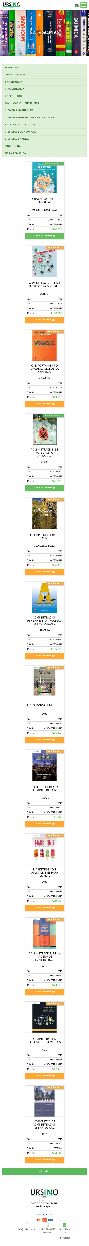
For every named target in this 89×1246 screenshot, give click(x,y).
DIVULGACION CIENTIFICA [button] (22, 103)
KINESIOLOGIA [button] (14, 89)
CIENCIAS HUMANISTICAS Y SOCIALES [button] (29, 117)
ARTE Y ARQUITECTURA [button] (20, 125)
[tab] (44, 67)
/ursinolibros (64, 1229)
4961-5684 (47, 1232)
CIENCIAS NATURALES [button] (19, 110)
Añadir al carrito (44, 236)
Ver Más (44, 1171)
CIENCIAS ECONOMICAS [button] (20, 132)
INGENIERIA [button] (13, 146)
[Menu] (83, 5)
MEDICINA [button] (11, 67)
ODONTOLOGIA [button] (15, 75)
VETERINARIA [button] (14, 96)
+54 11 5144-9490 (47, 1229)
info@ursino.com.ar (27, 1229)
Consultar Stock (44, 320)
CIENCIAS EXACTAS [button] (17, 139)
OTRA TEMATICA (15, 153)
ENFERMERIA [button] (13, 82)
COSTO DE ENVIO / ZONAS (44, 1203)
